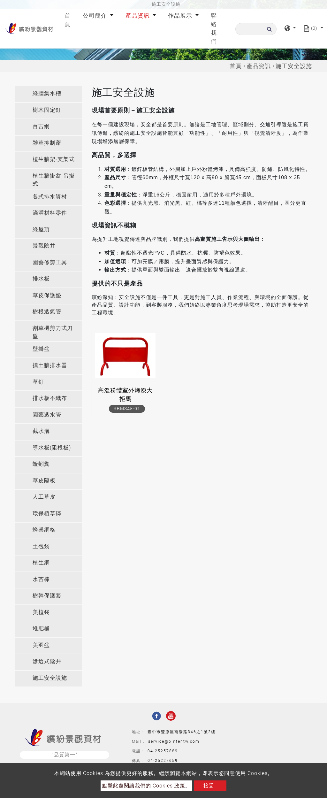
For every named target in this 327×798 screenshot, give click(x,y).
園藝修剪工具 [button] (50, 262)
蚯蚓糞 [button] (41, 464)
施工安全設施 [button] (50, 678)
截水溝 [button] (41, 431)
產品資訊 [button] (138, 15)
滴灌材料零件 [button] (50, 213)
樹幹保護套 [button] (47, 595)
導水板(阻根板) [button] (52, 447)
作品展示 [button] (181, 15)
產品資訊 (259, 66)
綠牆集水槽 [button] (47, 93)
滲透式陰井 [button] (47, 661)
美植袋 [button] (41, 612)
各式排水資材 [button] (50, 196)
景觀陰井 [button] (44, 245)
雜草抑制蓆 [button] (47, 143)
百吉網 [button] (41, 126)
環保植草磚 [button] (47, 513)
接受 (208, 786)
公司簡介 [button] (96, 15)
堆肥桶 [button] (41, 628)
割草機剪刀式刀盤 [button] (53, 332)
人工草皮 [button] (44, 497)
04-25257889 (163, 751)
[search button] (268, 31)
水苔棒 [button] (41, 579)
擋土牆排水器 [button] (50, 365)
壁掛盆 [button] (41, 349)
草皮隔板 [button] (44, 480)
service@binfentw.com (174, 741)
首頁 (69, 19)
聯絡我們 (214, 28)
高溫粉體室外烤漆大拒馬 (125, 394)
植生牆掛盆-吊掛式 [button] (54, 180)
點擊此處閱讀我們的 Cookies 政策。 (146, 786)
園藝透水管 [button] (47, 414)
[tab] (48, 94)
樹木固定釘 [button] (47, 110)
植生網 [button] (41, 562)
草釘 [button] (38, 382)
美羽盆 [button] (41, 645)
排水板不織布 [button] (50, 398)
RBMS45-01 (127, 408)
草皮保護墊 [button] (47, 295)
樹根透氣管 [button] (47, 311)
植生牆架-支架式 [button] (54, 159)
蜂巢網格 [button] (44, 529)
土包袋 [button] (41, 546)
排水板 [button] (41, 278)
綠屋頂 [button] (41, 229)
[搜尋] (256, 29)
